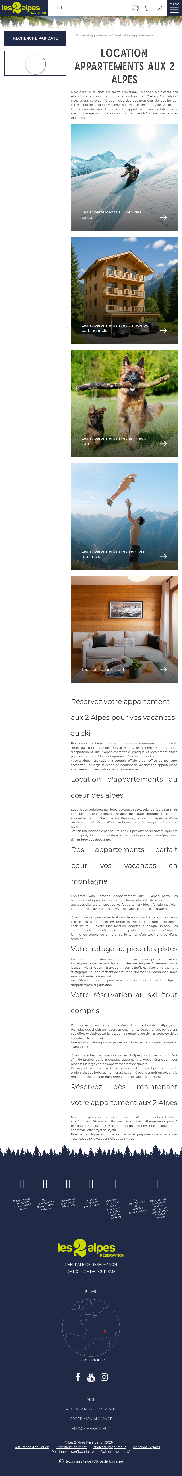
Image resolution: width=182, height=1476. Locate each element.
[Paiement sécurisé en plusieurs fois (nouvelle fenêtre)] (91, 1203)
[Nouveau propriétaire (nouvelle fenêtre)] (109, 1447)
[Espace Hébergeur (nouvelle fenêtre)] (91, 1428)
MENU (174, 3)
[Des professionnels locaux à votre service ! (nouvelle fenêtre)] (45, 1204)
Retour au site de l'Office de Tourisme (94, 1461)
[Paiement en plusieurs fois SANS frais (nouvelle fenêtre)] (68, 1203)
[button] (147, 8)
